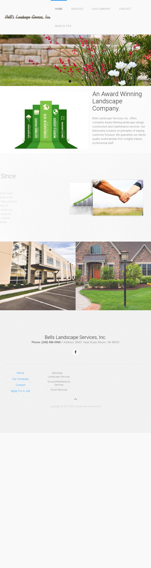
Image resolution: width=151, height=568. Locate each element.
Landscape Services (59, 376)
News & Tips (63, 26)
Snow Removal (59, 389)
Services (77, 9)
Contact (125, 9)
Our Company (101, 9)
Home (59, 9)
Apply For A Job (20, 391)
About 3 (78, 82)
